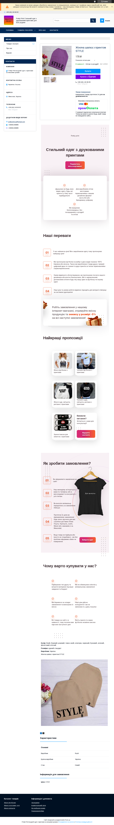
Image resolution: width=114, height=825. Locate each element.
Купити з (88, 77)
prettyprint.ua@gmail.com (16, 121)
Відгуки (9, 53)
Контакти (54, 30)
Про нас (42, 30)
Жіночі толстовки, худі (12, 805)
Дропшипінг (35, 802)
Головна (9, 30)
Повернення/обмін (37, 811)
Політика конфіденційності (83, 822)
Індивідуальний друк (38, 805)
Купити (88, 71)
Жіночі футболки (10, 802)
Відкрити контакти (86, 434)
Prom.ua (67, 820)
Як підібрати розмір (38, 808)
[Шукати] (93, 20)
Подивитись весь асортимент (75, 165)
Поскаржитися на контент (66, 822)
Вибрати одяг (87, 540)
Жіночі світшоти (9, 808)
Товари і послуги (25, 30)
